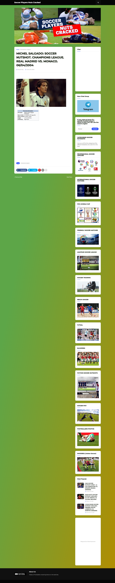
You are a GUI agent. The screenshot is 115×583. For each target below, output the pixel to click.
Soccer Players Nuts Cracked (27, 2)
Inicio (17, 49)
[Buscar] (84, 129)
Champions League (25, 49)
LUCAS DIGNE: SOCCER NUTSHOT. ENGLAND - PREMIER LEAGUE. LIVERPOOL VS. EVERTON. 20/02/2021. (91, 507)
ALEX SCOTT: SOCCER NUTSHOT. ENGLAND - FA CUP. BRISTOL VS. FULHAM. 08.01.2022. (91, 497)
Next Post (69, 177)
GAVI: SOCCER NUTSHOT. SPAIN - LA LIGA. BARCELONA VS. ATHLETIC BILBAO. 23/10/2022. (91, 486)
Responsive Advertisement (87, 541)
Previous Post (18, 177)
